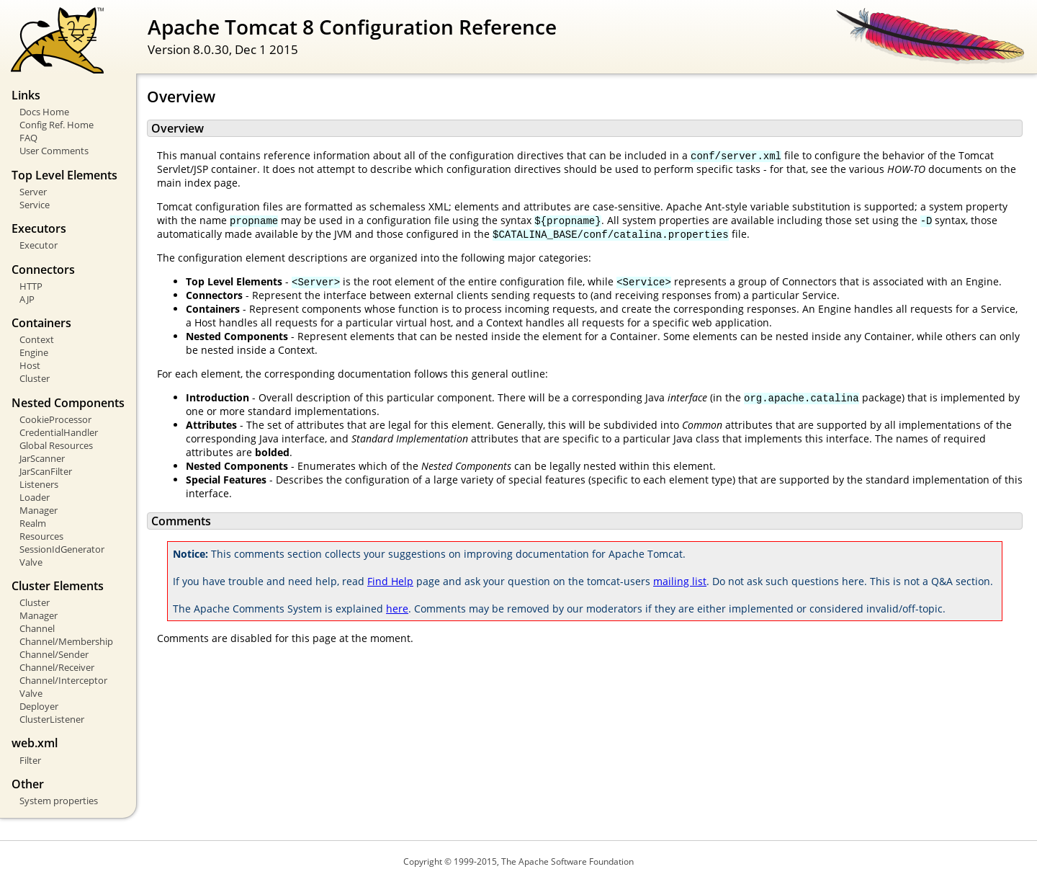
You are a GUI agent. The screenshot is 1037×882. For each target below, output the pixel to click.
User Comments (54, 150)
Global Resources (56, 445)
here (397, 608)
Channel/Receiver (56, 667)
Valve (30, 562)
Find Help (390, 581)
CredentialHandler (58, 432)
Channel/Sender (54, 654)
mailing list (679, 581)
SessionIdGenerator (61, 549)
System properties (58, 800)
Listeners (38, 484)
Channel (37, 628)
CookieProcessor (55, 419)
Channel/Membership (66, 641)
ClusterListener (51, 719)
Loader (34, 497)
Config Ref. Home (56, 124)
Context (36, 339)
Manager (38, 510)
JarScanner (42, 458)
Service (34, 204)
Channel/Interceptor (63, 680)
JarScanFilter (45, 471)
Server (33, 191)
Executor (38, 245)
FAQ (28, 137)
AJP (27, 299)
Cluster (34, 378)
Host (29, 365)
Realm (32, 523)
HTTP (30, 286)
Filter (30, 760)
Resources (41, 536)
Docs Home (44, 111)
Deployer (38, 706)
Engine (33, 352)
